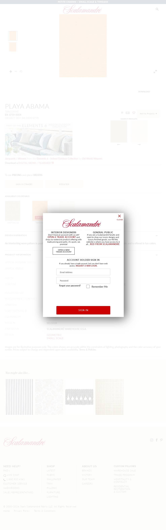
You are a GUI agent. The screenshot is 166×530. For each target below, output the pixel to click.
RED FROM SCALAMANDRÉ (105, 244)
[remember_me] (88, 286)
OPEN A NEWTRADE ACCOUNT (64, 250)
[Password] (83, 280)
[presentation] (83, 295)
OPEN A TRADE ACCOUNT (62, 237)
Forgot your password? (70, 285)
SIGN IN (83, 310)
